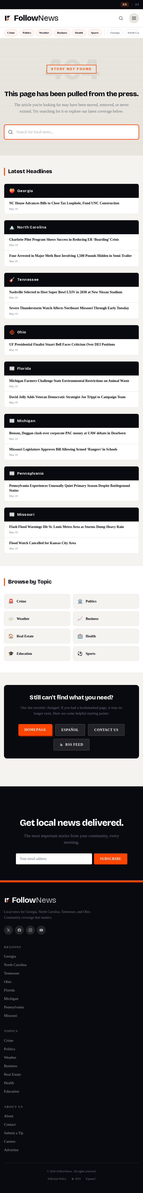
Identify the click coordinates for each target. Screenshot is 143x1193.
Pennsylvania (14, 1007)
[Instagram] (30, 930)
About (8, 1116)
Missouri (10, 1016)
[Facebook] (19, 930)
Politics (27, 32)
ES (137, 4)
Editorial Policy (57, 1179)
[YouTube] (41, 930)
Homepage (35, 730)
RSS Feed (71, 744)
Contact (10, 1124)
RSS (76, 1179)
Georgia (115, 32)
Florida (9, 990)
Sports (95, 32)
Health (79, 32)
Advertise (11, 1150)
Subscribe (110, 859)
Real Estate (12, 1074)
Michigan (11, 999)
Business (62, 32)
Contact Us (106, 730)
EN (125, 4)
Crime (11, 32)
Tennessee (11, 973)
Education (11, 1091)
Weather (44, 32)
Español (70, 730)
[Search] (121, 18)
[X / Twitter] (8, 930)
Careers (9, 1141)
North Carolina (15, 965)
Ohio (7, 982)
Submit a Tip (13, 1133)
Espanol (90, 1179)
